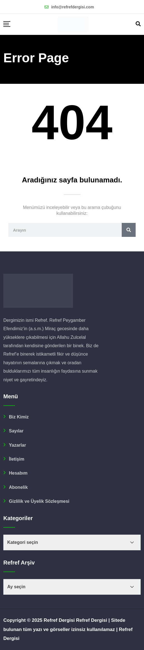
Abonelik (18, 487)
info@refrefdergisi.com (72, 7)
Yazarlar (17, 445)
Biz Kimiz (19, 417)
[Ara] (129, 230)
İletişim (16, 459)
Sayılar (16, 430)
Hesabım (18, 473)
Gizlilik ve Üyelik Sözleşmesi (39, 501)
